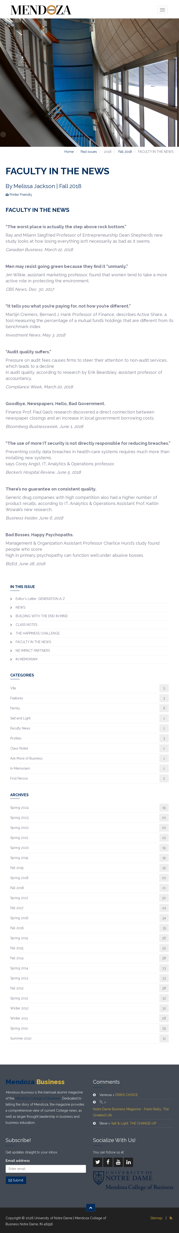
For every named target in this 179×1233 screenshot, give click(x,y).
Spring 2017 (19, 898)
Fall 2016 (17, 928)
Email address (18, 1161)
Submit (16, 1180)
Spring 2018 (19, 878)
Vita (13, 688)
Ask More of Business (26, 758)
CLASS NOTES (26, 625)
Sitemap (156, 1218)
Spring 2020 (19, 848)
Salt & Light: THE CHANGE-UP (133, 1123)
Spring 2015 (19, 938)
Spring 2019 (19, 858)
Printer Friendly (19, 194)
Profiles (15, 738)
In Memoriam (20, 768)
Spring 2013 (19, 978)
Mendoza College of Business (38, 1098)
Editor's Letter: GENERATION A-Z (40, 599)
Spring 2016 (19, 918)
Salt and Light (20, 718)
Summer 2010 (20, 1038)
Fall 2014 (17, 958)
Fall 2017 (16, 908)
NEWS (20, 607)
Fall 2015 (16, 948)
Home (69, 152)
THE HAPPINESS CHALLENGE (38, 633)
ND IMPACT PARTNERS (33, 650)
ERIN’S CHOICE (126, 1095)
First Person (19, 778)
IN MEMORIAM (26, 659)
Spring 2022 (19, 828)
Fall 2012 (17, 988)
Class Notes (19, 748)
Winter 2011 (19, 1018)
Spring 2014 (19, 968)
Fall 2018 (125, 152)
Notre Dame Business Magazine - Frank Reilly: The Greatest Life (131, 1112)
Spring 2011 (19, 1028)
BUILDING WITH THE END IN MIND (42, 616)
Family (15, 708)
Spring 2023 (19, 818)
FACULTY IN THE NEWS (33, 642)
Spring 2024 (19, 807)
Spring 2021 (19, 838)
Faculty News (20, 728)
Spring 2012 (19, 998)
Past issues (89, 152)
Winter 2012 (19, 1008)
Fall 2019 (17, 868)
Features (16, 698)
